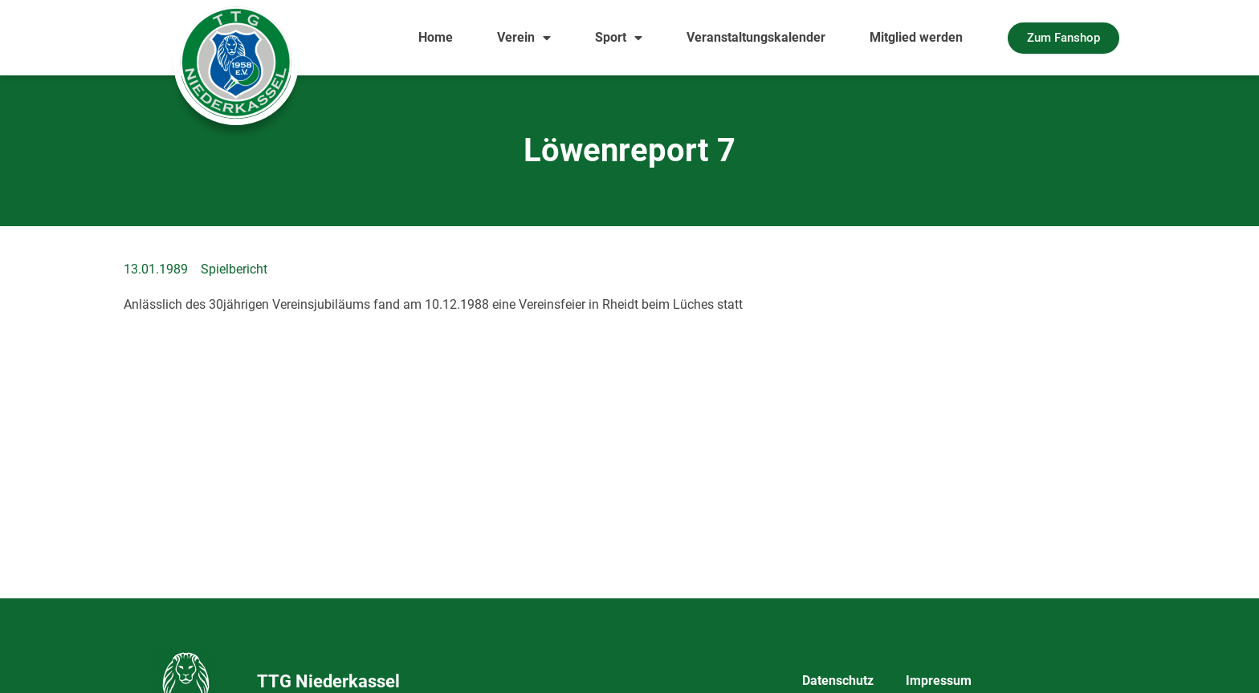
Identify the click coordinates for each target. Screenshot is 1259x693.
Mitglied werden (916, 37)
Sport (618, 37)
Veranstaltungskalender (756, 37)
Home (435, 37)
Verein (524, 37)
